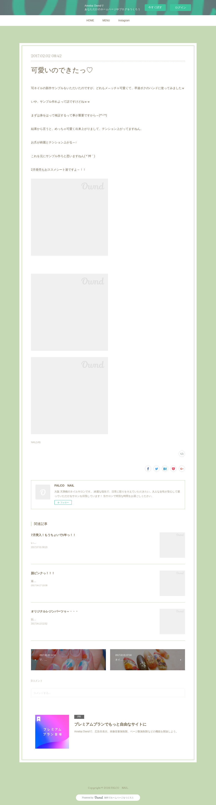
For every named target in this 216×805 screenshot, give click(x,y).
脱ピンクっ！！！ (43, 573)
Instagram (124, 20)
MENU (106, 20)
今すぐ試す (155, 7)
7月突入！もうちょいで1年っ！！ (53, 535)
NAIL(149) (36, 442)
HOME (90, 20)
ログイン (180, 7)
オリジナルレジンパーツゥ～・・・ (54, 611)
